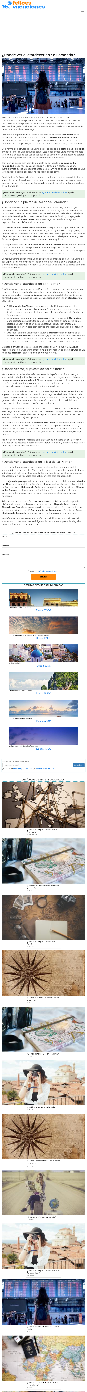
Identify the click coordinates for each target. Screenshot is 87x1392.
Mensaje (5, 554)
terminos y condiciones (22, 769)
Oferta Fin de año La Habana (20, 607)
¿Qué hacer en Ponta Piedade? (41, 1107)
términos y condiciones (48, 571)
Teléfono (5, 546)
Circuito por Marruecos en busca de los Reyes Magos (29, 635)
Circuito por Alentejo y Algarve (20, 718)
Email (4, 537)
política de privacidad (45, 769)
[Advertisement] (43, 35)
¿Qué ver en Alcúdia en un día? (41, 1217)
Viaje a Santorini (15, 663)
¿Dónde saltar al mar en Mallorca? (43, 1054)
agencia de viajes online (54, 192)
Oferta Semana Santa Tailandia (21, 691)
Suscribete (78, 765)
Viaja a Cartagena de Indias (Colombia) (24, 746)
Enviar (43, 576)
